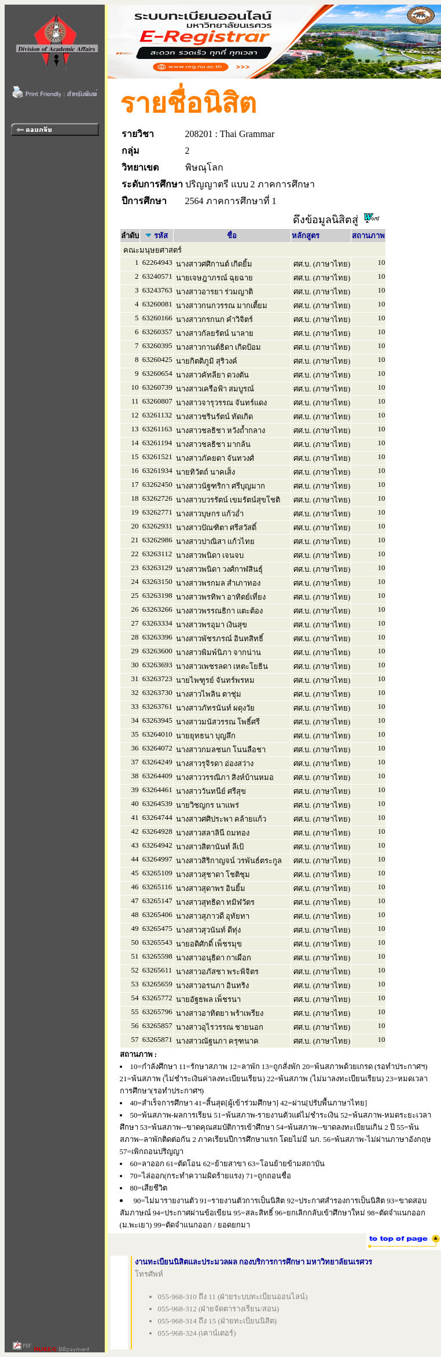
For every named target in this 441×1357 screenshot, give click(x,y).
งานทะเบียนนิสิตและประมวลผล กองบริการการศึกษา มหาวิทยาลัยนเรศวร (254, 1262)
